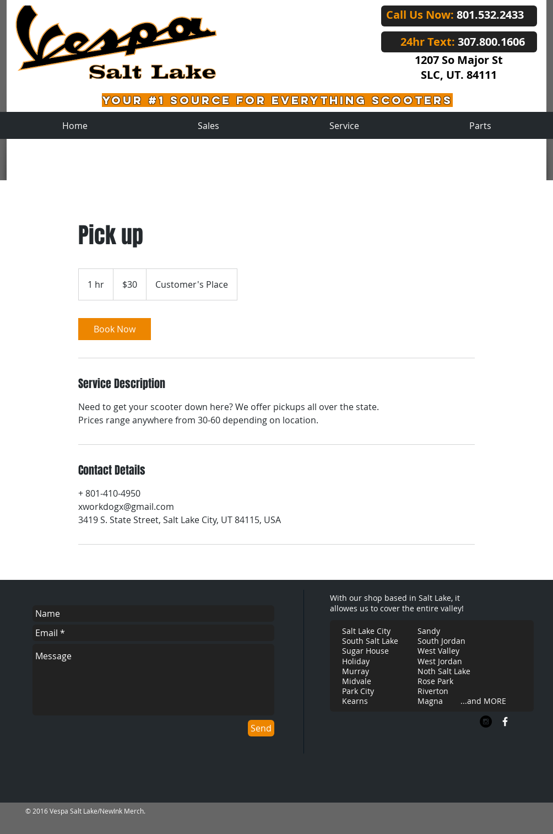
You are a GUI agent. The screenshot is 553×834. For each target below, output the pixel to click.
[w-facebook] (505, 721)
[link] (114, 329)
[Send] (261, 728)
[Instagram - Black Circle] (486, 721)
